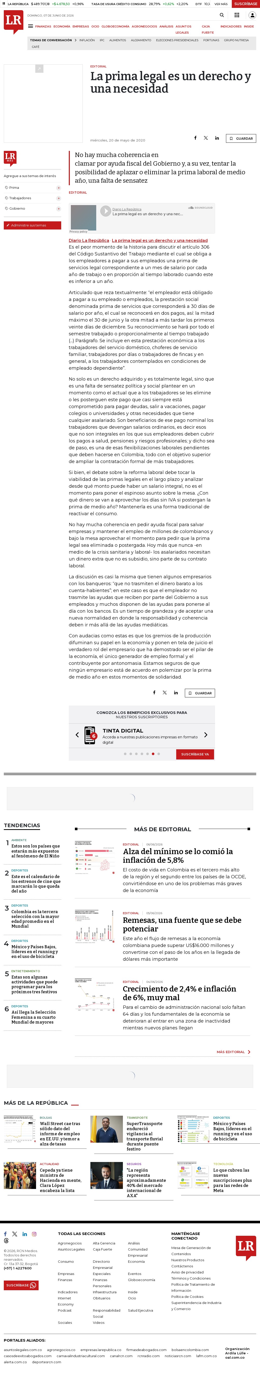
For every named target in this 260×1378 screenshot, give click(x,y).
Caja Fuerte (102, 1249)
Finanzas (65, 1280)
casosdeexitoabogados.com (28, 1356)
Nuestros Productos (187, 1260)
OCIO (95, 26)
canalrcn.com (121, 1356)
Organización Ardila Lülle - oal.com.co (237, 1353)
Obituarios (101, 1298)
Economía (136, 1261)
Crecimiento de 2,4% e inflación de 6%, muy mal (179, 993)
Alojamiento (141, 40)
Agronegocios (70, 1243)
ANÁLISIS (166, 26)
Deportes (19, 870)
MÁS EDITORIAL (231, 1052)
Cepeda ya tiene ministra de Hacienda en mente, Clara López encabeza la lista (61, 1180)
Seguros (134, 1164)
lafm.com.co (206, 1356)
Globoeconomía (141, 1280)
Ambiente (19, 840)
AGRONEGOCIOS (144, 26)
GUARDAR (241, 138)
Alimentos (117, 40)
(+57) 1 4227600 (17, 1268)
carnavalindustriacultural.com (81, 1356)
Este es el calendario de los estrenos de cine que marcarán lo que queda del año (36, 884)
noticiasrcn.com (178, 1356)
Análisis (134, 1243)
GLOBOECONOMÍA (115, 26)
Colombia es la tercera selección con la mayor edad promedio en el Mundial (35, 919)
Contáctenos (182, 1266)
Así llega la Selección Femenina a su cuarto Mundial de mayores (33, 1017)
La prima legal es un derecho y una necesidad (160, 240)
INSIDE (249, 26)
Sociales (65, 1322)
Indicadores (67, 1292)
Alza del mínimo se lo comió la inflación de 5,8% (178, 856)
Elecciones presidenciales (177, 40)
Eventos (134, 1274)
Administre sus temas (26, 225)
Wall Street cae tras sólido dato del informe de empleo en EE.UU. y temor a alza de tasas (60, 1133)
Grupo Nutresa (236, 40)
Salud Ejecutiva (140, 1310)
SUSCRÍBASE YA (195, 754)
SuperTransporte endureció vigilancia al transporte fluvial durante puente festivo (145, 1136)
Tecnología (223, 1164)
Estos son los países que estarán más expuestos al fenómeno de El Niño (35, 851)
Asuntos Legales (71, 1249)
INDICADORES (231, 26)
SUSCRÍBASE (245, 4)
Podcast (65, 1310)
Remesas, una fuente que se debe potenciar (182, 925)
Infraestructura (105, 1292)
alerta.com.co (15, 1362)
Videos (98, 1322)
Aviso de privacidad (187, 1272)
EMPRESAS (81, 26)
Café (35, 47)
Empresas (66, 1274)
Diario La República (89, 240)
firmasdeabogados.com (146, 1350)
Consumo (66, 1261)
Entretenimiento (25, 971)
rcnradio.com (149, 1356)
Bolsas (46, 1117)
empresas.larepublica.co (100, 1350)
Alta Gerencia (104, 1243)
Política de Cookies (187, 1297)
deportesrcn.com (46, 1362)
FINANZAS (43, 26)
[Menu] (31, 26)
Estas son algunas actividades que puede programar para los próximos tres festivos (34, 984)
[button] (76, 736)
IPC (102, 40)
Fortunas (211, 40)
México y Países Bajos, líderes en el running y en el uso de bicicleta (34, 951)
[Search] (221, 15)
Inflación (87, 40)
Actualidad (49, 1164)
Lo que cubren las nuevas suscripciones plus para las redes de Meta (232, 1180)
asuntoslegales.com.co (23, 1350)
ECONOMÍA (62, 26)
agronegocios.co (61, 1350)
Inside (133, 1292)
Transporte (137, 1117)
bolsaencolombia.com (190, 1350)
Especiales (101, 1274)
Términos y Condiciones (190, 1278)
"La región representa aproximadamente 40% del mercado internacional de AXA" (146, 1183)
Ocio (132, 1298)
